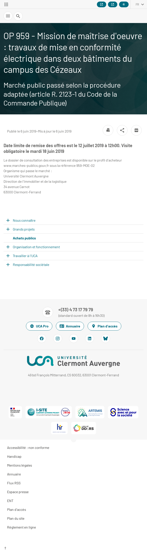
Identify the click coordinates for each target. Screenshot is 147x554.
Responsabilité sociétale (31, 264)
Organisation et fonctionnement (36, 247)
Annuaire (70, 326)
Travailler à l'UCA (25, 256)
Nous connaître (24, 220)
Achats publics (24, 238)
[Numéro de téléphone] (73, 312)
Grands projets (24, 229)
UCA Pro (39, 326)
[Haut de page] (73, 548)
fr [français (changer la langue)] (137, 4)
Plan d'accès (104, 326)
